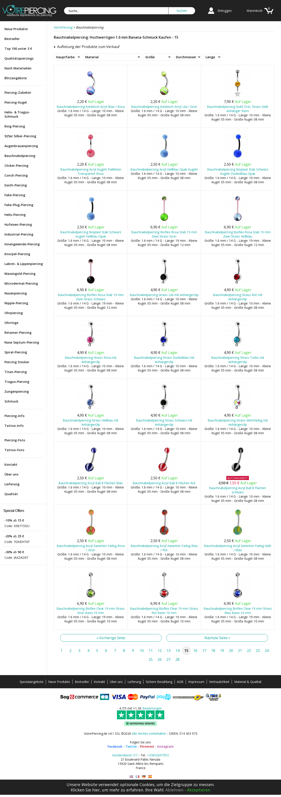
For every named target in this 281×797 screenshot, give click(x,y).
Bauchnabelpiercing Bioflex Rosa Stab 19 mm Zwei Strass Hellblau (238, 234)
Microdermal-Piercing (21, 283)
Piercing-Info (14, 416)
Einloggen (225, 10)
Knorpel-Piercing (17, 254)
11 (151, 650)
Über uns (11, 474)
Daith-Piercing (15, 185)
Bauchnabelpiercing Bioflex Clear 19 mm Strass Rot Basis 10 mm (164, 610)
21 (240, 650)
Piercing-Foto (14, 440)
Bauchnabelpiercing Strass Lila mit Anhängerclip (164, 295)
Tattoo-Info (14, 426)
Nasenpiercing (15, 293)
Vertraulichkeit (219, 682)
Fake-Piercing (14, 195)
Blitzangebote (15, 78)
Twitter (131, 746)
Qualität (11, 494)
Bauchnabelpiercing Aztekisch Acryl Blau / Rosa (91, 106)
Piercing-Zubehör (17, 92)
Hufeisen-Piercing (18, 224)
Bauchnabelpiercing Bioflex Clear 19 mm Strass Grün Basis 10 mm (90, 610)
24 (267, 650)
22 (249, 650)
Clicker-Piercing (16, 165)
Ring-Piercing (14, 126)
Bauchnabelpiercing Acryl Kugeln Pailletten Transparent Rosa (90, 171)
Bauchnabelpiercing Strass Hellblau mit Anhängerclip (91, 422)
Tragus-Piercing (16, 382)
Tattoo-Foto (14, 450)
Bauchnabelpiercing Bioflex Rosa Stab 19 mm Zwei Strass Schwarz (91, 297)
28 (177, 659)
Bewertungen (152, 708)
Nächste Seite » (217, 637)
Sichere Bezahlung (159, 682)
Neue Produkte (16, 29)
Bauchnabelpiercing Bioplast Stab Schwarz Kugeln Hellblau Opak (90, 234)
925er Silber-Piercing (20, 136)
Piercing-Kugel (15, 102)
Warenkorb (254, 10)
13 (169, 650)
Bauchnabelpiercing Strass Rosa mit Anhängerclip (91, 359)
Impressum (196, 682)
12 (160, 650)
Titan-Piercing (15, 372)
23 (258, 650)
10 (142, 650)
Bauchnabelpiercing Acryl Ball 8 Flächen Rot (164, 483)
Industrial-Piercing (18, 234)
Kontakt (10, 464)
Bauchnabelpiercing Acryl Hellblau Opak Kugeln (164, 169)
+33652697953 (158, 755)
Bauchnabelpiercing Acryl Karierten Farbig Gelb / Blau (237, 548)
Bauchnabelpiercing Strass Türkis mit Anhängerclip (237, 359)
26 (160, 659)
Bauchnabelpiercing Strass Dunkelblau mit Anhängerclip (164, 359)
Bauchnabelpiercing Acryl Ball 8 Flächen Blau (90, 483)
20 (231, 650)
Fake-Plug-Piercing (18, 205)
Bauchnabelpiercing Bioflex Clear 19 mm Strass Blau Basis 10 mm (238, 610)
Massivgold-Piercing (19, 273)
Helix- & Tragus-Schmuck (17, 114)
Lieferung (11, 484)
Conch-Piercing (16, 175)
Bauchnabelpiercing (19, 156)
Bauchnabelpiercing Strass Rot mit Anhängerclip (237, 297)
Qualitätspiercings (18, 58)
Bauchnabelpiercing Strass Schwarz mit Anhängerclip (164, 422)
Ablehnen (174, 790)
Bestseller (12, 39)
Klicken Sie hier (85, 790)
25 (151, 659)
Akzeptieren (198, 790)
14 (177, 650)
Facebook (115, 746)
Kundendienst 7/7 (124, 755)
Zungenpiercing (16, 391)
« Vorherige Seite (110, 637)
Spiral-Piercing (15, 352)
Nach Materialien (17, 68)
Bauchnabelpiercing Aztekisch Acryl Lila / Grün (164, 106)
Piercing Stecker (16, 362)
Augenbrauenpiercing (21, 146)
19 (222, 650)
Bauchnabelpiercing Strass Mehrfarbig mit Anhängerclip (238, 422)
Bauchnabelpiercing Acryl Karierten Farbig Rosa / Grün (91, 548)
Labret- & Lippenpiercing (23, 264)
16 (195, 650)
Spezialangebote (32, 682)
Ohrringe (11, 323)
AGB (180, 682)
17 (204, 650)
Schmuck (11, 401)
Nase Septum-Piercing (21, 342)
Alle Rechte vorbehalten (149, 733)
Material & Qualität (248, 682)
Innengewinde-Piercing (22, 244)
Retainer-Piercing (17, 332)
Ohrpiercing (13, 313)
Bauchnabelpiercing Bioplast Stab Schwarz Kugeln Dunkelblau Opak (237, 171)
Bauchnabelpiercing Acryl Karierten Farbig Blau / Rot (164, 548)
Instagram (165, 746)
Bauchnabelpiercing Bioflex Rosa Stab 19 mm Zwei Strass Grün (164, 234)
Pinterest (147, 746)
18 (213, 650)
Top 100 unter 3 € (18, 48)
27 (169, 659)
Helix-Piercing (15, 215)
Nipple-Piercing (16, 303)
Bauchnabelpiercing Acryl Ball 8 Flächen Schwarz (237, 490)
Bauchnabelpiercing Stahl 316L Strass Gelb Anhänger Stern (237, 108)
